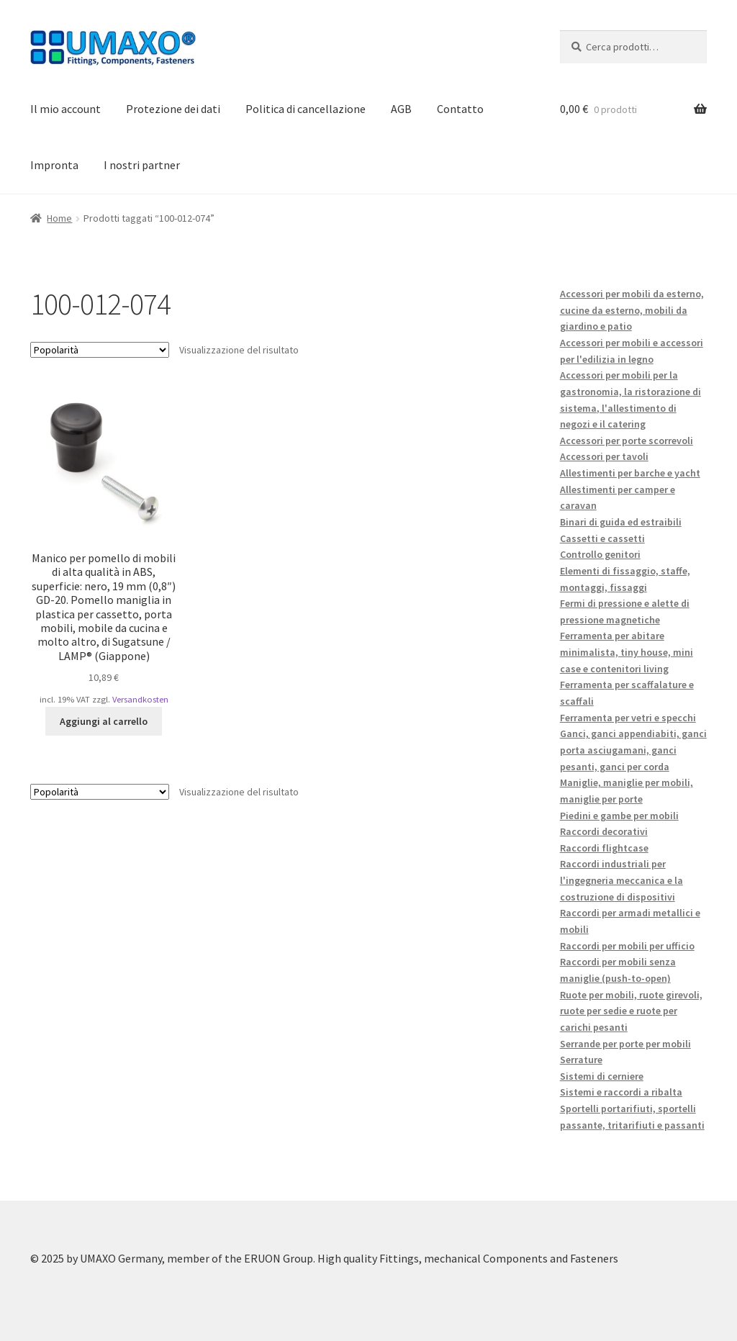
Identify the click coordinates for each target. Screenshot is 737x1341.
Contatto (460, 108)
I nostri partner (142, 165)
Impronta (54, 165)
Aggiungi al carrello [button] (104, 721)
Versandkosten (140, 699)
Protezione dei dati (173, 108)
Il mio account (65, 108)
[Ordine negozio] (99, 350)
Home (59, 218)
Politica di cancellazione (305, 108)
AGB (401, 108)
